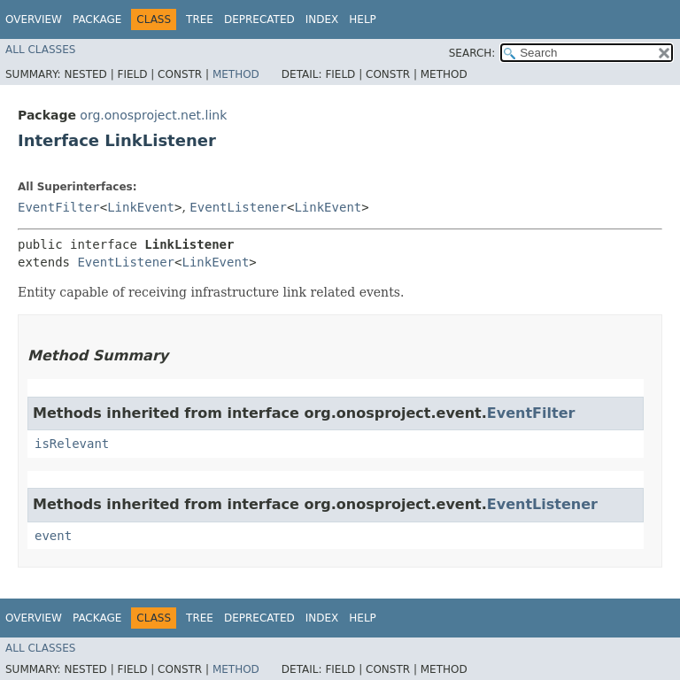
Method (235, 74)
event (53, 536)
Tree (199, 19)
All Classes (40, 49)
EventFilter (59, 207)
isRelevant (72, 444)
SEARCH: (472, 53)
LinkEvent (140, 207)
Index (322, 19)
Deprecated (259, 19)
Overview (33, 19)
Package (97, 19)
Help (362, 19)
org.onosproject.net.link (153, 115)
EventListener (238, 207)
